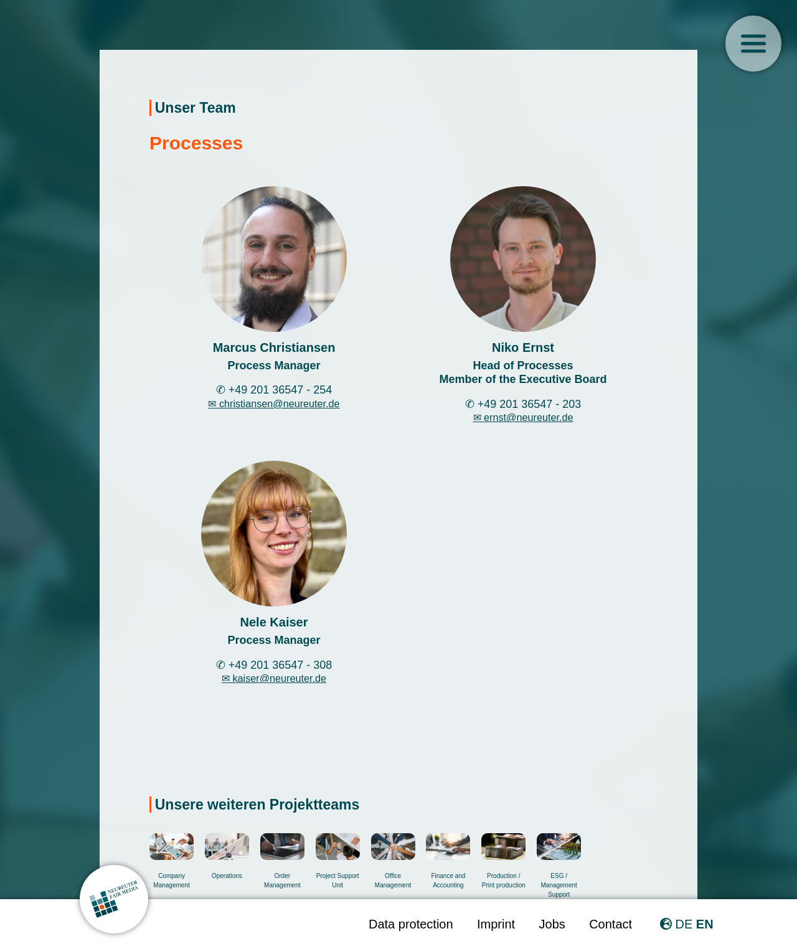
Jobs (552, 924)
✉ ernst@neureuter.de (523, 417)
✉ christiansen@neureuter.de (273, 403)
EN (705, 924)
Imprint (496, 924)
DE (683, 924)
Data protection (411, 924)
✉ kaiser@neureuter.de (274, 678)
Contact (610, 924)
